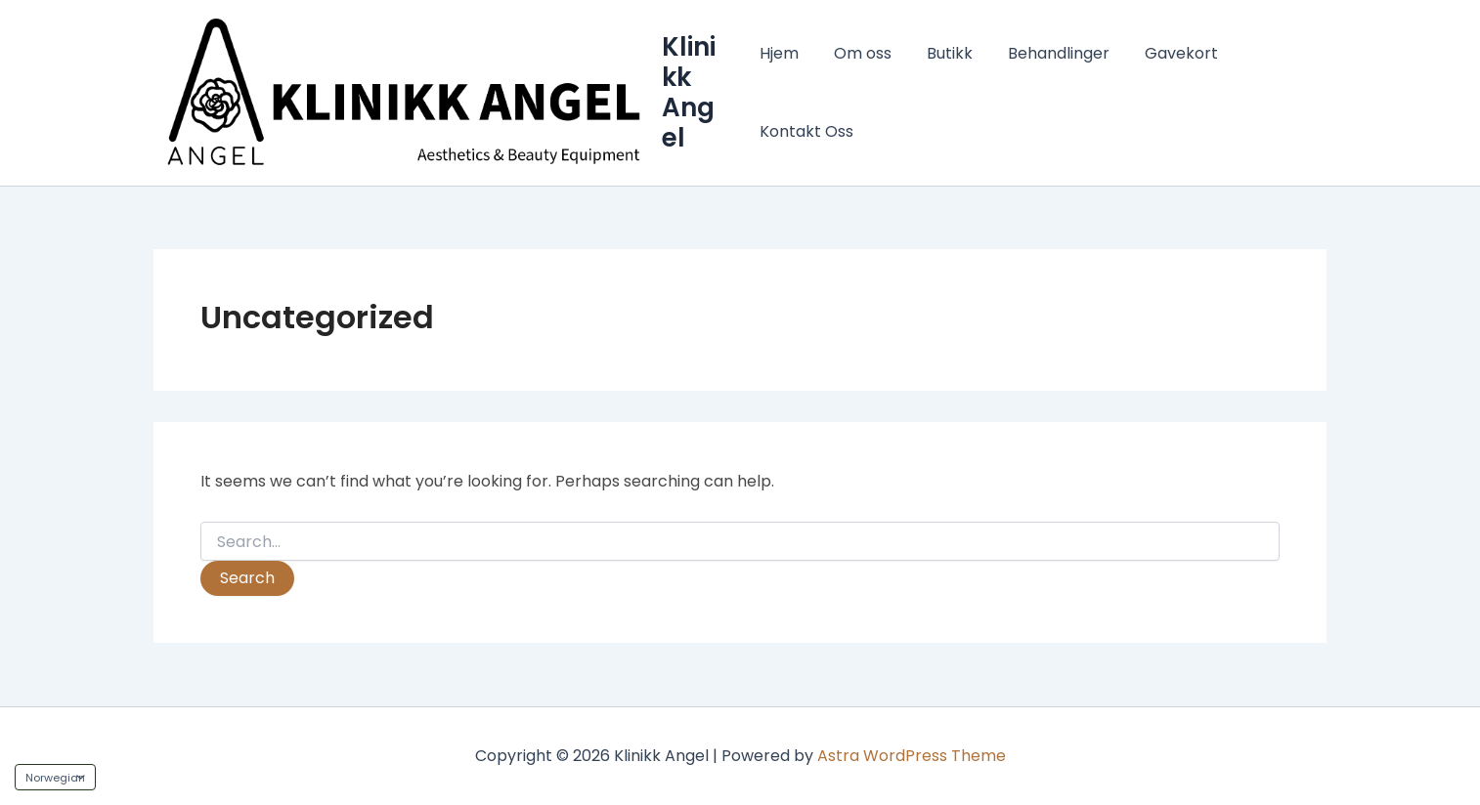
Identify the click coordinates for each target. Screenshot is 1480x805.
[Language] (55, 777)
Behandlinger (1047, 53)
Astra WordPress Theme (911, 755)
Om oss (859, 53)
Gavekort (1165, 53)
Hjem (779, 53)
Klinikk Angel (691, 92)
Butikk (942, 53)
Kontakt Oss (806, 131)
